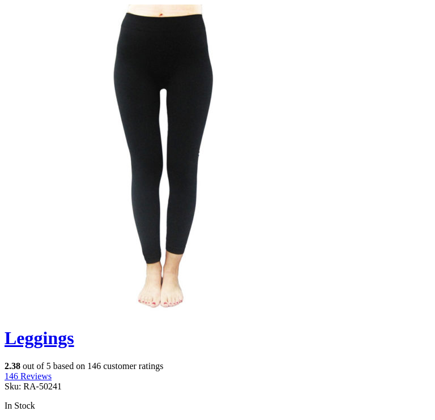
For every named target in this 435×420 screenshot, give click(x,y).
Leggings (39, 338)
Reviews (28, 376)
